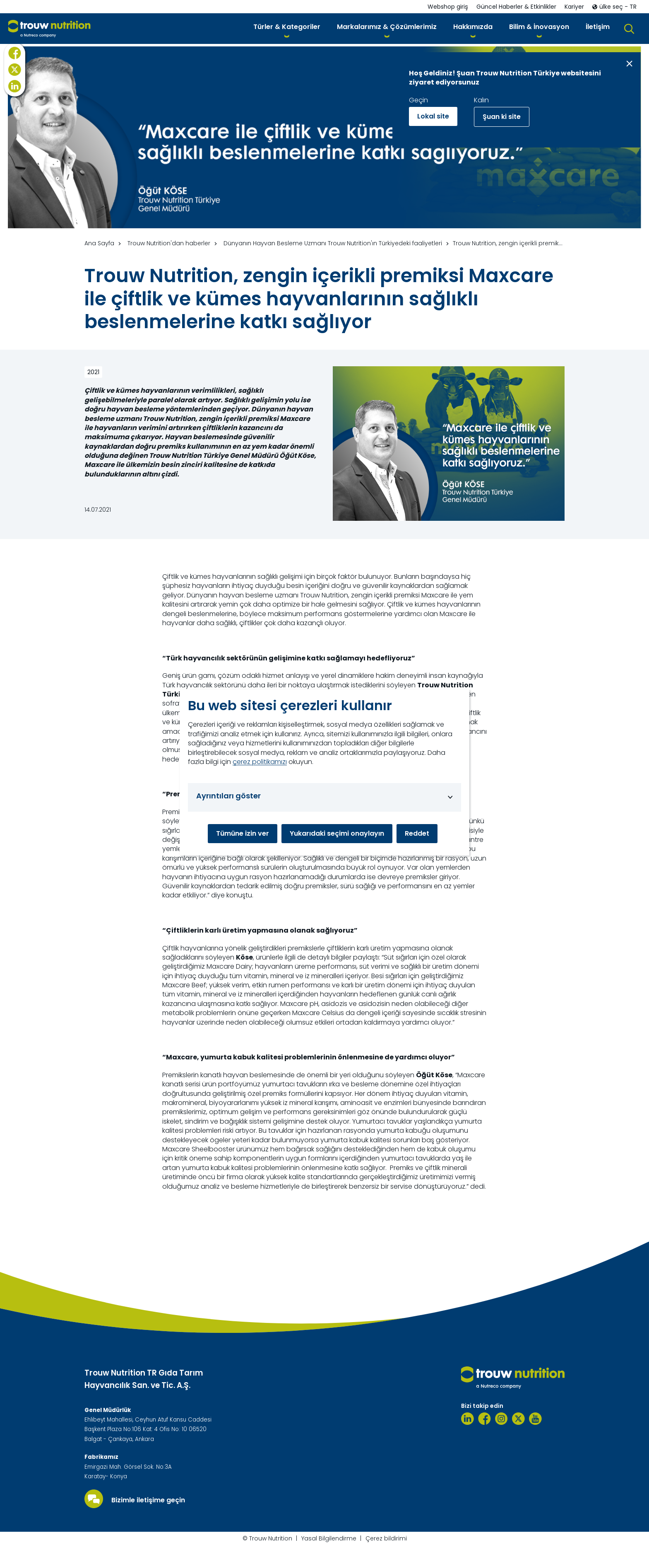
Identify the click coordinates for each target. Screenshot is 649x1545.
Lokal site (433, 116)
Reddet (417, 833)
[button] (287, 28)
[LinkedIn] (14, 104)
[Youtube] (535, 1418)
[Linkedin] (467, 1418)
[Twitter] (518, 1418)
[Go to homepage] (49, 29)
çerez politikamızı (260, 761)
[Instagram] (501, 1418)
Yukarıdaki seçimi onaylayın (337, 833)
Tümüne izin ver (242, 833)
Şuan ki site (502, 116)
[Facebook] (14, 71)
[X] (14, 87)
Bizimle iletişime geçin (148, 1500)
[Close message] (629, 63)
